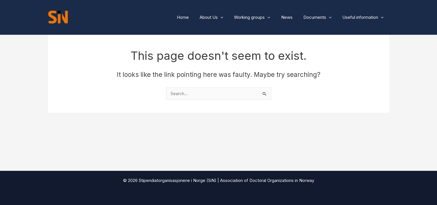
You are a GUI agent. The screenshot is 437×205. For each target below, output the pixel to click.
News (293, 17)
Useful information (364, 17)
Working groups (261, 17)
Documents (321, 17)
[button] (231, 17)
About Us (222, 17)
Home (196, 17)
